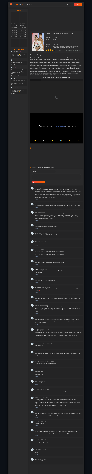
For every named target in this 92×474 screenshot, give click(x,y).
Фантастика (22, 21)
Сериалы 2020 (23, 32)
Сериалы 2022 (14, 36)
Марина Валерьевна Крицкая (40, 361)
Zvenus (36, 318)
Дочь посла (14, 84)
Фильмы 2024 (13, 42)
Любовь (36, 249)
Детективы (13, 23)
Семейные (13, 21)
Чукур (13, 93)
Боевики (12, 15)
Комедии (13, 19)
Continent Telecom (38, 343)
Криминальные (14, 27)
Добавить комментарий (38, 182)
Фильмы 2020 (22, 42)
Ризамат (36, 269)
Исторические (14, 25)
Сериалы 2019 (23, 34)
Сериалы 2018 (23, 36)
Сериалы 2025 (14, 30)
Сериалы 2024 (14, 32)
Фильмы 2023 (13, 44)
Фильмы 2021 (22, 40)
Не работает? (77, 80)
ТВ (18, 4)
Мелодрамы (22, 23)
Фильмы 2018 (22, 46)
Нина (36, 351)
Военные (13, 17)
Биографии (22, 19)
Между (13, 64)
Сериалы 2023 (14, 34)
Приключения (23, 27)
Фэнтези (21, 15)
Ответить (36, 199)
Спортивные (22, 25)
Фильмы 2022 (13, 46)
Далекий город (15, 75)
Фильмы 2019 (22, 44)
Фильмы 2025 (13, 40)
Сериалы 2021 (23, 30)
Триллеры (22, 17)
